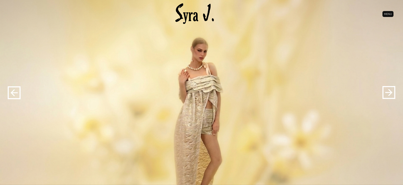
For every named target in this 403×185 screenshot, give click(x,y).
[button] (389, 92)
